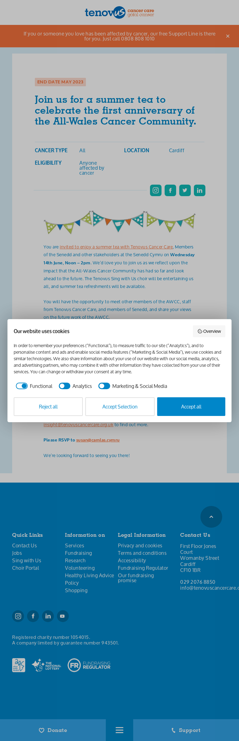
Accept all (191, 406)
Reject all (48, 406)
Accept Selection (120, 406)
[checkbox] (33, 386)
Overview (209, 331)
